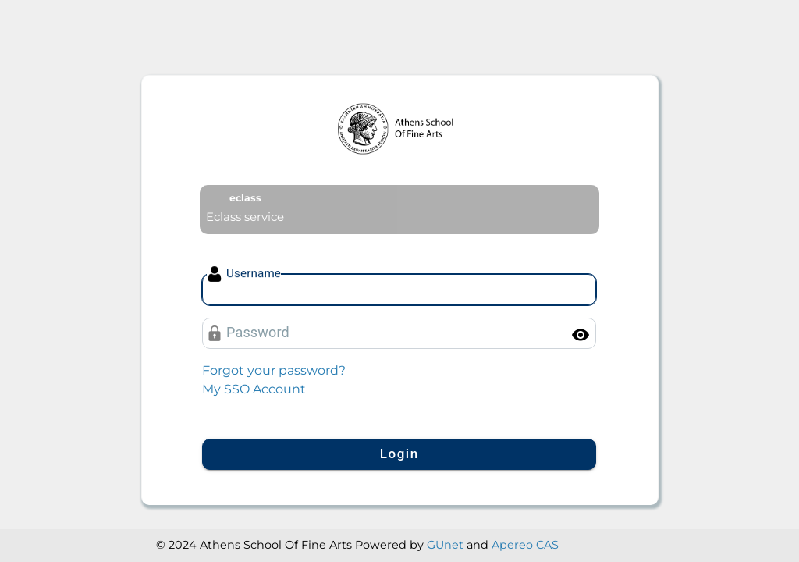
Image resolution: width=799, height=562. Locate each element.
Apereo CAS (525, 545)
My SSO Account (254, 389)
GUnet (445, 545)
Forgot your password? (274, 370)
